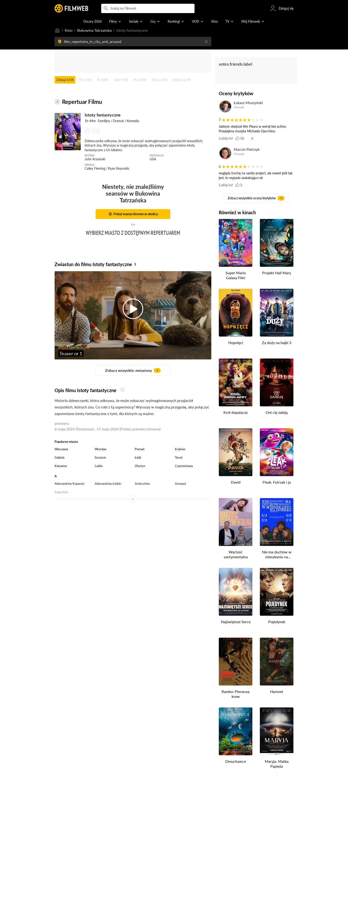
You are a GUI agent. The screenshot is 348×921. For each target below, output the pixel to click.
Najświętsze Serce (236, 621)
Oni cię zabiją (277, 412)
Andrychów (142, 483)
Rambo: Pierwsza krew (236, 694)
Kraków (180, 449)
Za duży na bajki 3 (276, 342)
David (235, 482)
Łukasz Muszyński (248, 102)
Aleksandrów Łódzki (108, 483)
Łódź (138, 457)
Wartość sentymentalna (236, 554)
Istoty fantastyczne (103, 114)
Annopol (180, 483)
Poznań (139, 449)
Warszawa (61, 449)
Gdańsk (60, 457)
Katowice (61, 466)
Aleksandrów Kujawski (69, 483)
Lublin (99, 466)
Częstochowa (184, 466)
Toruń (178, 457)
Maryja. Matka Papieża (277, 763)
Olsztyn (140, 466)
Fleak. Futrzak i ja (277, 482)
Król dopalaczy (235, 412)
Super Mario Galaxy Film (236, 275)
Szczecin (100, 457)
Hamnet (276, 691)
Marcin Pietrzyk (247, 149)
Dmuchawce (235, 761)
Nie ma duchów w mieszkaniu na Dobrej (277, 554)
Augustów (61, 492)
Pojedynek (276, 621)
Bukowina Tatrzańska (94, 30)
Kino (69, 30)
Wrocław (100, 449)
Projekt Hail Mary (276, 273)
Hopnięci (235, 342)
